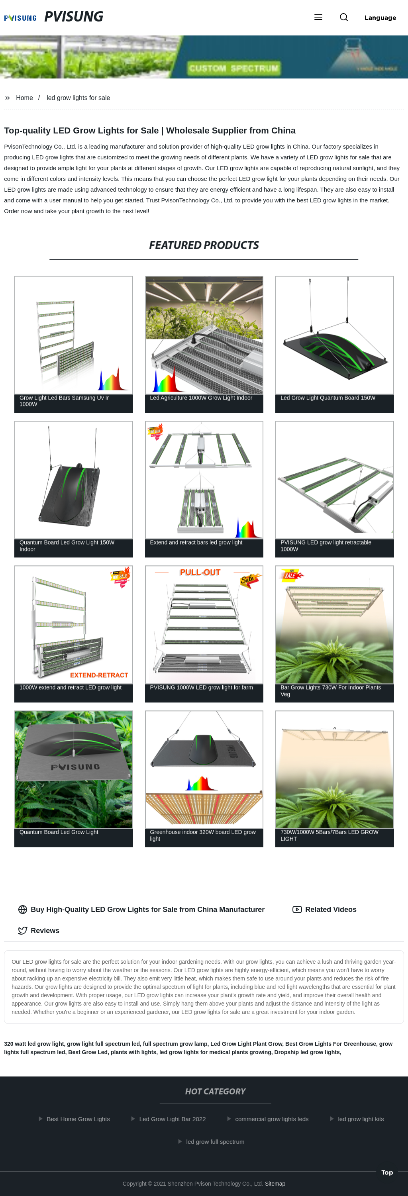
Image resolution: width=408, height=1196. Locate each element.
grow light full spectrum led (103, 1044)
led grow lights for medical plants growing (215, 1052)
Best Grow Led (88, 1052)
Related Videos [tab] (324, 909)
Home (24, 97)
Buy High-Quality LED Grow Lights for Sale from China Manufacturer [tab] (141, 909)
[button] (318, 18)
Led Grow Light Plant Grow (246, 1044)
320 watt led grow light (34, 1044)
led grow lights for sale (78, 97)
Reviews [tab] (38, 930)
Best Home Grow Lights (84, 1119)
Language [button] (380, 17)
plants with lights (133, 1052)
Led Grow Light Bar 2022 (179, 1119)
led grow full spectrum (222, 1141)
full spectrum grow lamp (175, 1044)
